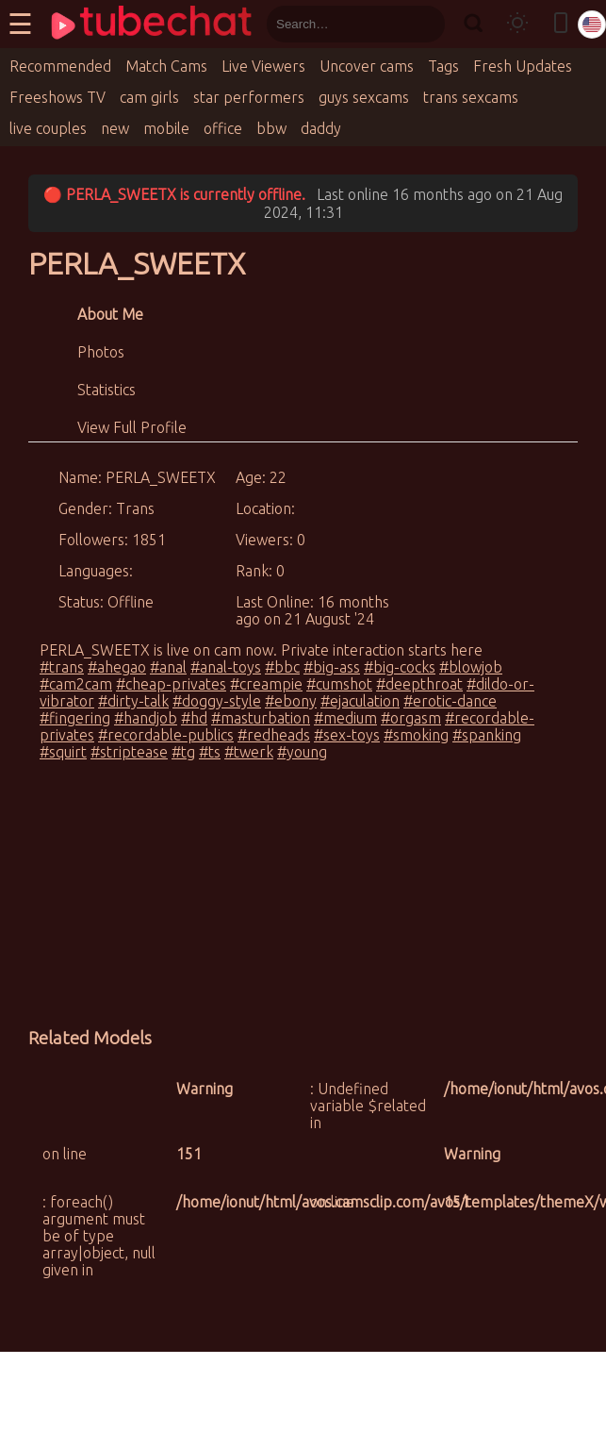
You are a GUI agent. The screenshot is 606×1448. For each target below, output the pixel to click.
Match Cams (166, 66)
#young (302, 751)
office (223, 128)
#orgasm (411, 717)
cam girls (149, 97)
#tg (183, 751)
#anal (168, 666)
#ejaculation (360, 700)
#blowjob (470, 666)
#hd (194, 717)
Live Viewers (263, 66)
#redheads (273, 734)
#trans (62, 666)
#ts (210, 751)
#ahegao (117, 666)
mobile (166, 128)
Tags (443, 66)
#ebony (291, 700)
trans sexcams (470, 97)
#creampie (266, 683)
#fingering (75, 717)
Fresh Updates (522, 66)
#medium (345, 717)
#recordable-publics (166, 734)
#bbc (282, 666)
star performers (248, 97)
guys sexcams (364, 97)
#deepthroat (419, 683)
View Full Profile (132, 427)
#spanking (486, 734)
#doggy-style (216, 700)
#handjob (145, 717)
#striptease (129, 751)
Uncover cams (366, 66)
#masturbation (260, 717)
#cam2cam (76, 683)
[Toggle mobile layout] (561, 24)
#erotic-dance (450, 700)
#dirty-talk (133, 700)
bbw (271, 128)
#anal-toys (225, 666)
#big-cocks (399, 666)
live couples (48, 128)
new (115, 128)
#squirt (63, 751)
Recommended (60, 66)
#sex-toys (347, 734)
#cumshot (339, 683)
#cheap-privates (171, 683)
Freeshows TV (57, 97)
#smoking (416, 734)
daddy (321, 128)
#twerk (248, 751)
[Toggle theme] (517, 24)
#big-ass (331, 666)
